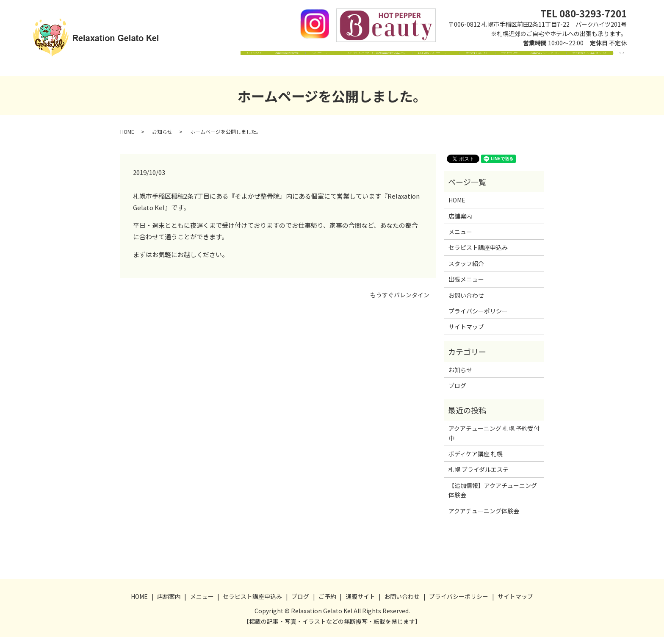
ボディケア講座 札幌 (475, 453)
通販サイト (536, 65)
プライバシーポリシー (478, 311)
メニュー (284, 65)
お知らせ (456, 65)
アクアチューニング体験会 (483, 511)
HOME (204, 65)
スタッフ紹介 (466, 263)
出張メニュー (408, 65)
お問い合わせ (586, 65)
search (626, 65)
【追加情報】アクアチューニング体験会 (492, 490)
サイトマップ (466, 326)
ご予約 (327, 596)
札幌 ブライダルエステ (478, 469)
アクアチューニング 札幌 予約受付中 (494, 433)
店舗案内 (243, 65)
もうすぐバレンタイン (399, 295)
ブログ (495, 65)
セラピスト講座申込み (343, 65)
